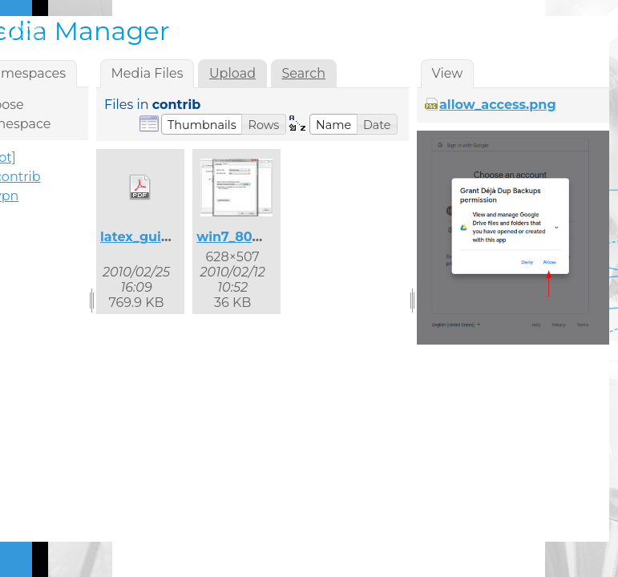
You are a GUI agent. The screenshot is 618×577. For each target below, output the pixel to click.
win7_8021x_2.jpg (254, 236)
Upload (232, 73)
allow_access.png (497, 104)
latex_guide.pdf (152, 236)
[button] (202, 124)
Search (303, 73)
